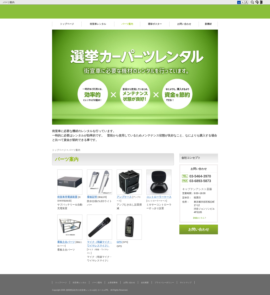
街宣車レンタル (98, 24)
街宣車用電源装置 (67, 197)
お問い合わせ (184, 24)
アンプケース (124, 197)
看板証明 (92, 197)
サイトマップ (186, 282)
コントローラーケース (158, 197)
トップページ (67, 24)
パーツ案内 (9, 2)
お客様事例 (112, 282)
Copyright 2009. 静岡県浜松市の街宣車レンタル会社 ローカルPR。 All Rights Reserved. (90, 290)
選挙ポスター (155, 24)
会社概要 (145, 282)
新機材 (208, 24)
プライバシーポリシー (164, 282)
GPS (119, 242)
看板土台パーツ (66, 242)
